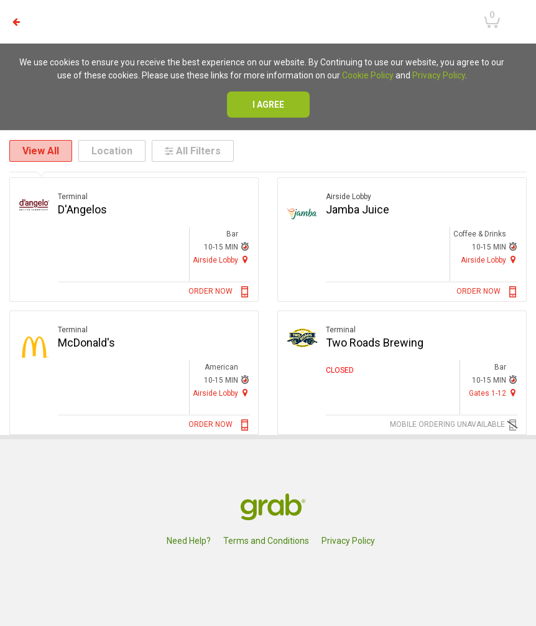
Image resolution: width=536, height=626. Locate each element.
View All (40, 151)
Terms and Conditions (266, 541)
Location (111, 151)
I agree (268, 105)
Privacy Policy (438, 75)
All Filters (193, 151)
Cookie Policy (368, 75)
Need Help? (189, 541)
